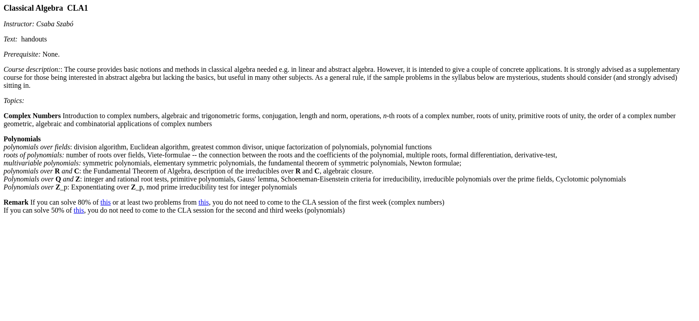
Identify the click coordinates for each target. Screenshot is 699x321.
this (105, 202)
